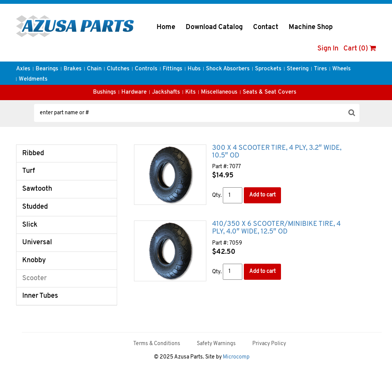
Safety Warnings (216, 344)
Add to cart (262, 195)
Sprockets (268, 69)
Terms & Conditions (156, 344)
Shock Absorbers (228, 69)
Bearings (47, 69)
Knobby (34, 260)
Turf (28, 171)
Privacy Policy (269, 344)
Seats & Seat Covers (269, 92)
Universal (37, 242)
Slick (30, 225)
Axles (23, 69)
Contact (265, 27)
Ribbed (33, 153)
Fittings (172, 69)
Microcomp (236, 357)
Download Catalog (214, 27)
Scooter (34, 278)
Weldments (33, 79)
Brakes (73, 69)
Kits (190, 92)
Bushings (104, 92)
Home (166, 27)
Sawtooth (37, 189)
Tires (320, 69)
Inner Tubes (40, 296)
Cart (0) (359, 48)
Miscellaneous (219, 92)
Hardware (134, 92)
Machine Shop (311, 27)
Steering (298, 69)
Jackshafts (166, 92)
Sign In (327, 48)
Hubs (194, 69)
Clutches (118, 69)
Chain (94, 69)
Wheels (341, 69)
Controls (146, 69)
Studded (35, 207)
